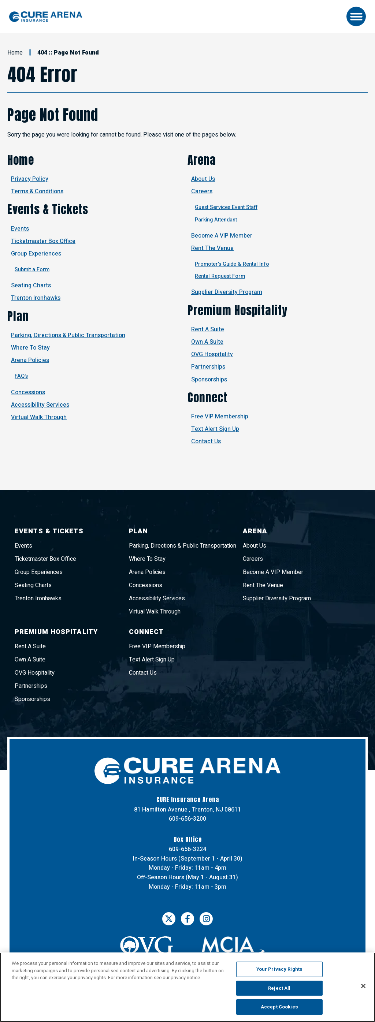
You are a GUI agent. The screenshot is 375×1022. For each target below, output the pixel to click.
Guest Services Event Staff (226, 207)
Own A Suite (207, 341)
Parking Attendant (216, 220)
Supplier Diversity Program (226, 292)
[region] (187, 987)
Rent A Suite (207, 329)
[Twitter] (168, 918)
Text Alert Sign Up (215, 429)
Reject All (279, 988)
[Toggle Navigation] (356, 16)
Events (20, 228)
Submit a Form (32, 269)
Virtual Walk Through (39, 417)
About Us (203, 179)
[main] (187, 261)
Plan (18, 316)
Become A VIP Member (221, 235)
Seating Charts (31, 285)
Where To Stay (30, 347)
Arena (202, 160)
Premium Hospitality (237, 310)
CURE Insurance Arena (45, 16)
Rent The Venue (212, 248)
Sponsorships (209, 379)
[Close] (363, 986)
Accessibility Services (40, 404)
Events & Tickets (47, 209)
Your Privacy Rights (279, 969)
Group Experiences (36, 253)
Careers (201, 191)
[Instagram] (206, 918)
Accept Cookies (279, 1006)
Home (15, 52)
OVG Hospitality (212, 354)
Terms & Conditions (37, 191)
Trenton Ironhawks (35, 298)
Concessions (28, 392)
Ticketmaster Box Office (43, 241)
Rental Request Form (220, 276)
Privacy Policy (29, 179)
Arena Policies (30, 360)
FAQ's (21, 376)
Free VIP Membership (219, 416)
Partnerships (208, 366)
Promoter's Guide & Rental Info (232, 264)
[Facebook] (187, 918)
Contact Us (206, 441)
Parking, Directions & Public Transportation (68, 335)
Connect (207, 397)
